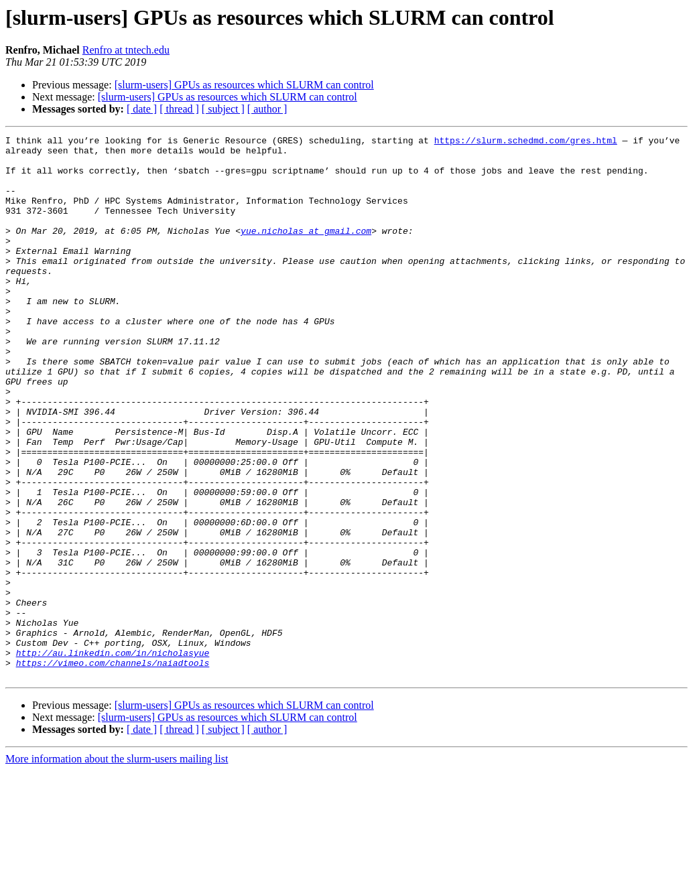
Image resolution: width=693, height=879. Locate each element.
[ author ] (267, 109)
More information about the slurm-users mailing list (116, 867)
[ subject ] (223, 109)
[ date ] (142, 109)
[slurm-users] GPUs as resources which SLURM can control (244, 84)
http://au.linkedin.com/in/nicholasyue (113, 757)
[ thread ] (179, 109)
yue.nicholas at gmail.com (306, 251)
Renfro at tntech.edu (126, 50)
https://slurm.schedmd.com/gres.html (525, 142)
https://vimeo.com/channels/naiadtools (113, 769)
